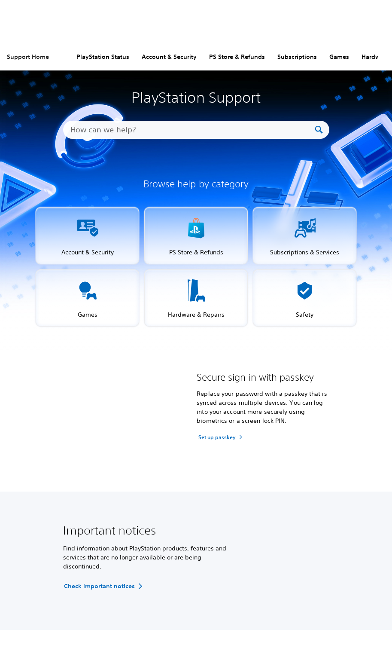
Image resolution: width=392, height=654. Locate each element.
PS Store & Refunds (237, 57)
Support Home (28, 57)
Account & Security (169, 57)
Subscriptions (297, 57)
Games (339, 57)
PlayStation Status (102, 57)
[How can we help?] (191, 130)
